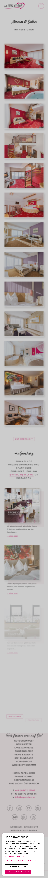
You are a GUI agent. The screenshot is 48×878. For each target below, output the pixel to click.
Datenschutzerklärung (14, 856)
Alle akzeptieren (19, 872)
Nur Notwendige (16, 866)
